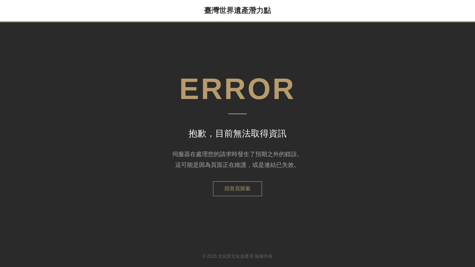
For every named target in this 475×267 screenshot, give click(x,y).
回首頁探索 (237, 188)
